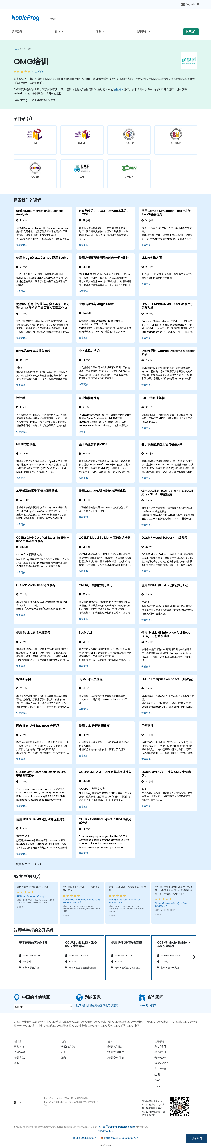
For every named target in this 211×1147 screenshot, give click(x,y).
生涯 (157, 1074)
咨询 (58, 32)
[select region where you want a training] (43, 1007)
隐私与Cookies (106, 1131)
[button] (193, 957)
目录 (63, 1058)
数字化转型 (114, 1046)
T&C (157, 1086)
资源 (16, 1063)
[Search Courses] (123, 19)
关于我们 (142, 32)
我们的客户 (161, 1063)
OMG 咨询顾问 (148, 1005)
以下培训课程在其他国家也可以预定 (97, 1005)
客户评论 (160, 1069)
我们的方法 (67, 1046)
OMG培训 (26, 48)
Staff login (105, 1145)
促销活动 (19, 1052)
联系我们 (196, 1138)
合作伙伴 (160, 1058)
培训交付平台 (116, 1058)
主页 (17, 48)
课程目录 (17, 32)
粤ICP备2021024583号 (85, 1138)
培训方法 (19, 1058)
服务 (99, 32)
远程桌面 (118, 89)
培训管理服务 (116, 1052)
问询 (63, 1052)
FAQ (157, 1080)
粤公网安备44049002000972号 (121, 1138)
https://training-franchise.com (117, 1126)
